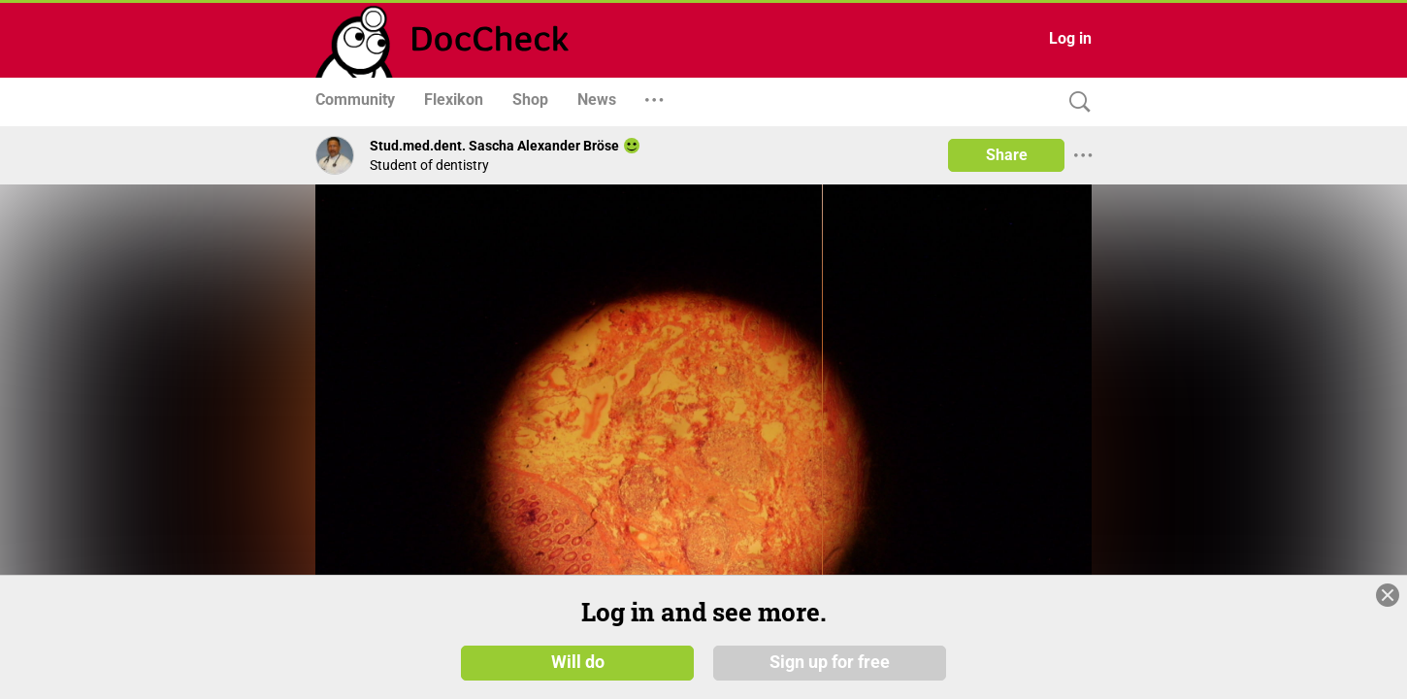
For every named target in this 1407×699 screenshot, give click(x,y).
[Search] (1075, 102)
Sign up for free (829, 669)
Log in (1070, 38)
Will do (578, 669)
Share (1007, 155)
